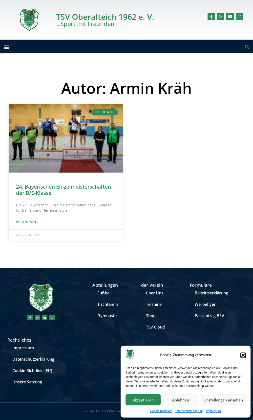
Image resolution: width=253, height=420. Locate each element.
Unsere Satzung (27, 382)
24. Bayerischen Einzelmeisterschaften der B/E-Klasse (63, 189)
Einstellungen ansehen (223, 400)
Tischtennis (108, 304)
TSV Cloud (155, 327)
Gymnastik (107, 315)
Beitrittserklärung (211, 293)
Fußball (104, 293)
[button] (243, 355)
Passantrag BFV (209, 315)
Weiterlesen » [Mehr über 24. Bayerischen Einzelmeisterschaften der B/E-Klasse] (27, 222)
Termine (154, 304)
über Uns (154, 293)
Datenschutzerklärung (189, 411)
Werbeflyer (205, 304)
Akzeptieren (143, 400)
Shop (151, 315)
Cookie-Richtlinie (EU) (32, 370)
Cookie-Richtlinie (161, 411)
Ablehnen (180, 400)
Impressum (213, 411)
